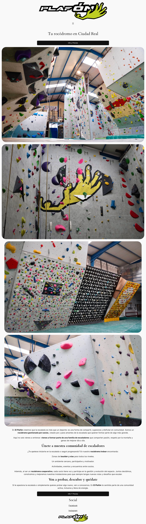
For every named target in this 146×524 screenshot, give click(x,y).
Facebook (73, 505)
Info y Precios (73, 43)
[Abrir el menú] (73, 23)
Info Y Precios (73, 494)
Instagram (73, 511)
